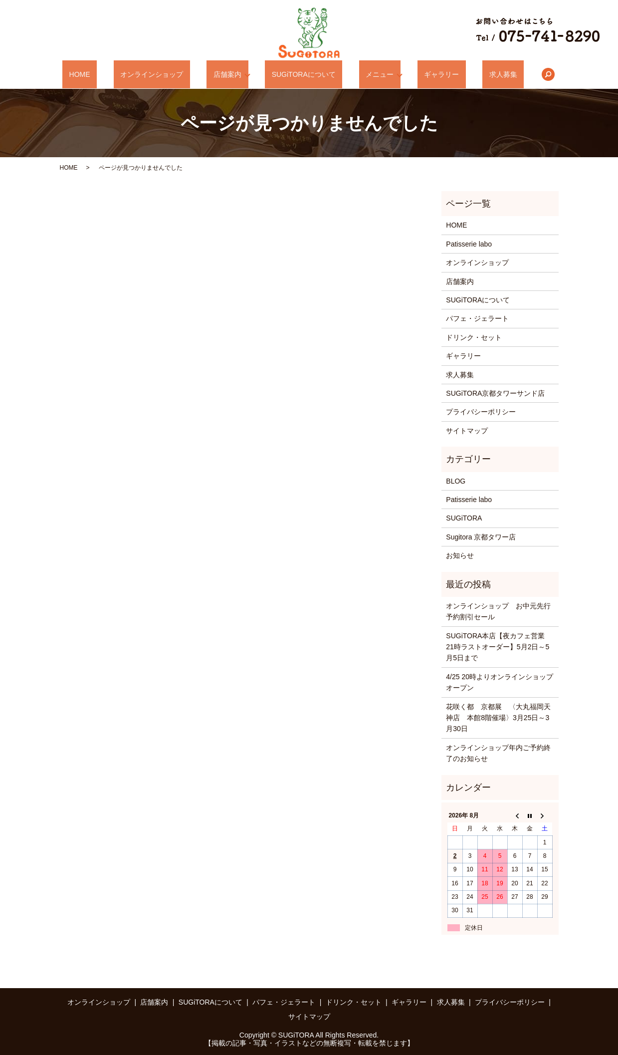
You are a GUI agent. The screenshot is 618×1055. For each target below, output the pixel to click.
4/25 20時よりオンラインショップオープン (499, 682)
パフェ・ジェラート (477, 318)
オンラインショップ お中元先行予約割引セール (498, 611)
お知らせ (460, 555)
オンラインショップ (171, 74)
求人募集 (470, 74)
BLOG (455, 481)
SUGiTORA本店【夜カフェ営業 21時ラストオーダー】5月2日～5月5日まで (499, 647)
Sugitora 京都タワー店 (481, 537)
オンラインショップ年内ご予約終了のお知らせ (498, 753)
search (508, 74)
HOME (112, 74)
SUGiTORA (464, 518)
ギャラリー (422, 74)
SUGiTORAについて (303, 74)
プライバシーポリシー (481, 412)
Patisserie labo (469, 244)
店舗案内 (233, 74)
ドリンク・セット (474, 337)
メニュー (367, 74)
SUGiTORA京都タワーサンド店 (495, 393)
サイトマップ (467, 431)
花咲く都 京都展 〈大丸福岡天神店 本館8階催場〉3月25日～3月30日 (498, 718)
